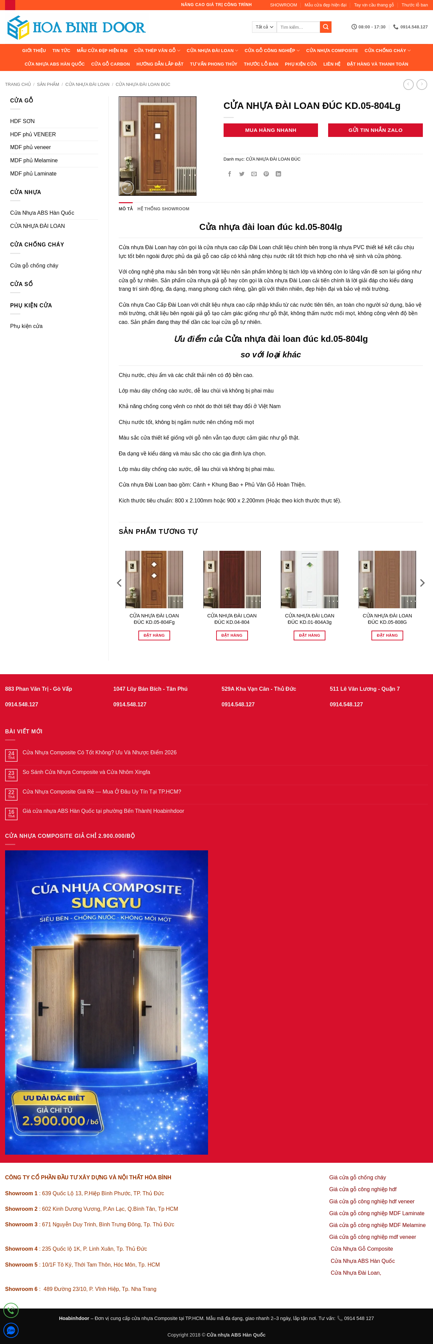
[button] (127, 187)
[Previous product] (421, 84)
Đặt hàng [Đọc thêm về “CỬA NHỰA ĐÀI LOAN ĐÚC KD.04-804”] (232, 635)
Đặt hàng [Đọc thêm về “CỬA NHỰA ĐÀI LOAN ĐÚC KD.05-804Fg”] (154, 635)
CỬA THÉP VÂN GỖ (157, 50)
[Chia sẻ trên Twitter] (241, 174)
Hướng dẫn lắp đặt (159, 64)
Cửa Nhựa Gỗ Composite (363, 1249)
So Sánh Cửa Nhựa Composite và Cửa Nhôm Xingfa (86, 772)
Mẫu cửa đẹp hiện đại (326, 4)
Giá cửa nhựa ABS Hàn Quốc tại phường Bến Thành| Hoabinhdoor (103, 811)
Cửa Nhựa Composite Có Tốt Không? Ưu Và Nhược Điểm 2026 (100, 752)
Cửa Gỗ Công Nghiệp (272, 50)
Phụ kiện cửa (301, 64)
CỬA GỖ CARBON (110, 64)
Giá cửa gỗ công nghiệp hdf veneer (371, 1201)
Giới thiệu (34, 50)
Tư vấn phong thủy (213, 64)
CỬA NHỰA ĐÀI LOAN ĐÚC (143, 84)
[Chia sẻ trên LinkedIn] (278, 174)
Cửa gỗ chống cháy (34, 265)
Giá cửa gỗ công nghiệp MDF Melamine (377, 1225)
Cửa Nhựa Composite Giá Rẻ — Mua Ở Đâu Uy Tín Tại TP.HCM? (102, 792)
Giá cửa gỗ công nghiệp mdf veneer (372, 1237)
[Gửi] (326, 27)
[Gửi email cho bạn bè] (253, 174)
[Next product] (408, 84)
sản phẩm (48, 84)
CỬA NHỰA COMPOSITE (332, 50)
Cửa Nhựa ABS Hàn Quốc (55, 64)
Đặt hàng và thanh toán (377, 64)
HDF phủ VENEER (33, 134)
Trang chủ (18, 84)
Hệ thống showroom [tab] (163, 208)
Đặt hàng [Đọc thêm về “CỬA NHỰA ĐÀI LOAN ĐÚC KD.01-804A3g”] (309, 635)
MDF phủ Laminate (33, 173)
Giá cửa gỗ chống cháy (357, 1177)
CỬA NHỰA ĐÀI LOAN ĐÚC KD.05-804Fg (154, 619)
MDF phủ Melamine (34, 160)
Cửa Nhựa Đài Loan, (356, 1273)
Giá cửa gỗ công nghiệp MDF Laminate (377, 1213)
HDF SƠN (22, 121)
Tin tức (61, 50)
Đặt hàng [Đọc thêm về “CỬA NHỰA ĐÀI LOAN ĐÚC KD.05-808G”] (387, 635)
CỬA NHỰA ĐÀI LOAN (212, 50)
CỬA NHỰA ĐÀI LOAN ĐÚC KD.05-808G (387, 619)
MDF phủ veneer (30, 147)
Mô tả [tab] (126, 208)
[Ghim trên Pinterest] (266, 174)
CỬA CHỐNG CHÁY (388, 50)
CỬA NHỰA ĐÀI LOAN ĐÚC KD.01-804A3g (309, 619)
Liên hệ (332, 64)
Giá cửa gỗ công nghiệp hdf (362, 1189)
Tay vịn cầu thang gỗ (374, 4)
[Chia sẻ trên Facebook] (229, 174)
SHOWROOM (283, 4)
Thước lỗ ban (415, 4)
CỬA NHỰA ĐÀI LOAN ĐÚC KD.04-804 (232, 619)
